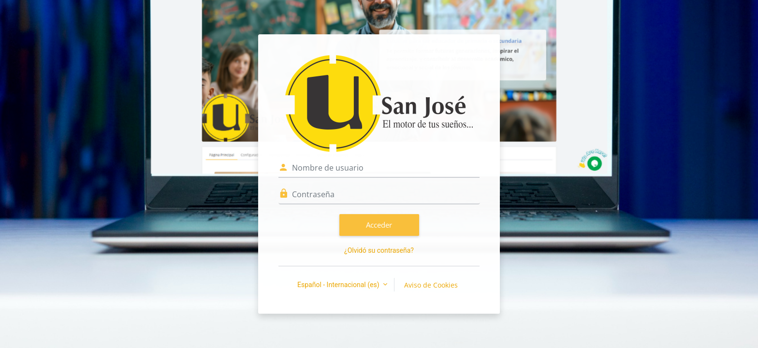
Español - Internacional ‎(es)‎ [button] (339, 285)
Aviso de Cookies (431, 285)
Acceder (379, 225)
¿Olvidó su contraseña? (379, 250)
